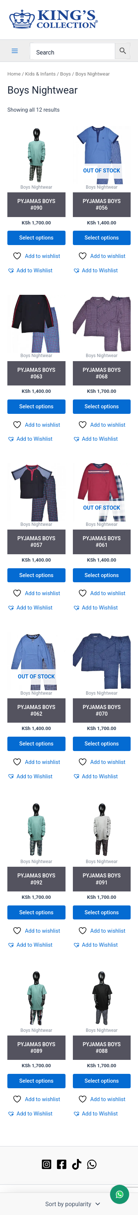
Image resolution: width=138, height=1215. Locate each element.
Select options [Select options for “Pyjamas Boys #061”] (102, 575)
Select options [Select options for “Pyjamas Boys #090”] (36, 237)
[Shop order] (71, 1204)
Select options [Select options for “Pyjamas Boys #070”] (102, 743)
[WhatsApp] (91, 1164)
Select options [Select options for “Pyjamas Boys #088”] (102, 1081)
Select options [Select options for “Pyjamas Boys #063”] (36, 406)
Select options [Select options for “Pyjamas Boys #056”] (102, 237)
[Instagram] (46, 1164)
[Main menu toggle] (14, 50)
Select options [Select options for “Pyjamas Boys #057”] (36, 575)
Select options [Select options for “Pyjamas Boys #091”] (102, 912)
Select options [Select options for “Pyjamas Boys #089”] (36, 1081)
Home (14, 74)
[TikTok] (76, 1164)
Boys (65, 74)
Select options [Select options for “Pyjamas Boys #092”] (36, 912)
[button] (30, 270)
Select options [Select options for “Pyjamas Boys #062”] (36, 743)
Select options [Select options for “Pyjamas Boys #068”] (102, 406)
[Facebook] (61, 1164)
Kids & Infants (40, 74)
